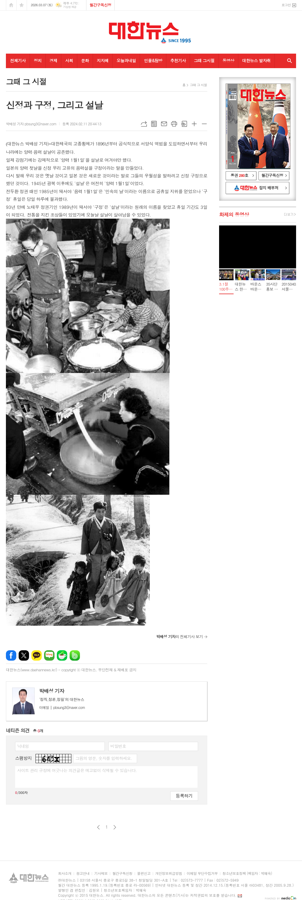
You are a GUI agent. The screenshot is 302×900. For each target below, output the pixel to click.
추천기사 (178, 60)
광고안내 (82, 873)
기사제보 (100, 873)
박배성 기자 (51, 690)
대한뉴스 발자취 (256, 60)
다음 (114, 827)
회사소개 (64, 873)
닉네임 (23, 746)
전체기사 (18, 60)
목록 (154, 124)
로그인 (286, 5)
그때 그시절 (204, 60)
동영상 (228, 60)
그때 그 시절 (198, 85)
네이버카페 (62, 655)
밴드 (75, 655)
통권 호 (239, 175)
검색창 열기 (288, 60)
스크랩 (184, 124)
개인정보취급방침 (168, 873)
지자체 (102, 60)
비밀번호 (118, 746)
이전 (98, 827)
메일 (164, 124)
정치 (37, 60)
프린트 (174, 124)
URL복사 (144, 124)
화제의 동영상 (234, 214)
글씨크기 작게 (204, 124)
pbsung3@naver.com (62, 707)
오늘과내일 (126, 60)
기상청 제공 (69, 7)
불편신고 (143, 873)
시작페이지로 (11, 5)
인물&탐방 (153, 60)
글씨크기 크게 (194, 124)
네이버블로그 (49, 655)
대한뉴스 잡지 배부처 (258, 188)
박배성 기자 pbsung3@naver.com (31, 123)
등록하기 (184, 795)
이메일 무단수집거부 (202, 873)
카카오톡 (36, 655)
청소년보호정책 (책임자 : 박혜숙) (247, 873)
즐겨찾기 (22, 5)
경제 (53, 60)
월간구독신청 (100, 5)
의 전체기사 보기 (179, 636)
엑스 (24, 655)
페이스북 (11, 655)
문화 (85, 60)
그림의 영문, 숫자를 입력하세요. (103, 758)
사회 (69, 60)
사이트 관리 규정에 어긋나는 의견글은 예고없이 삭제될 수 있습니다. (77, 770)
